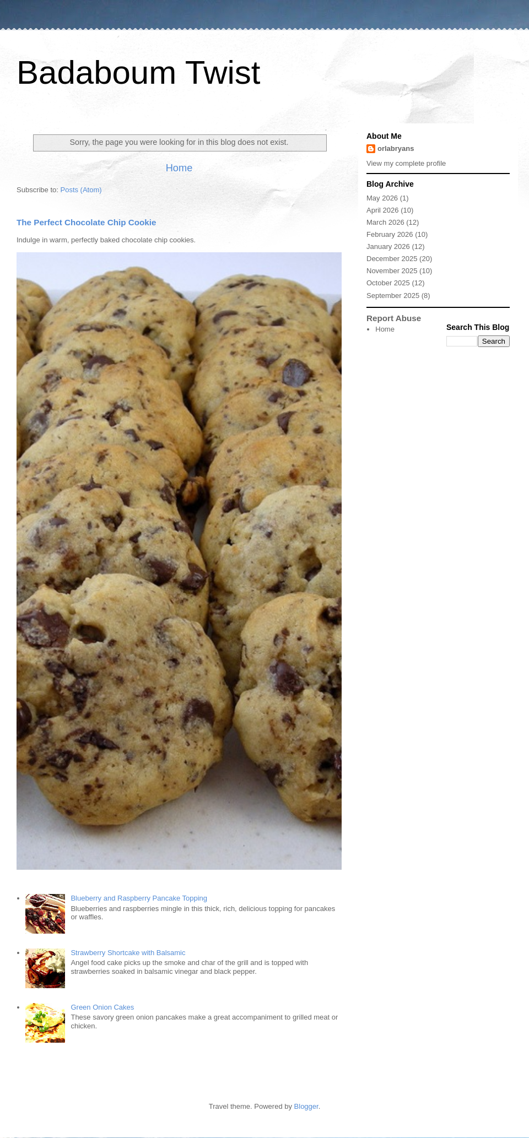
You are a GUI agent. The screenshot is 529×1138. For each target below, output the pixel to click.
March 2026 (385, 222)
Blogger (306, 1106)
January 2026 (388, 246)
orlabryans (395, 148)
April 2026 (382, 210)
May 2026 (382, 198)
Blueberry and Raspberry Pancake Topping (139, 898)
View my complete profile (406, 163)
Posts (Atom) (81, 190)
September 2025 (392, 295)
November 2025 (392, 271)
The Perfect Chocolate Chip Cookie (86, 222)
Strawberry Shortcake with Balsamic (128, 953)
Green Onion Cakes (102, 1007)
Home (179, 168)
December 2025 (392, 258)
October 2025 (388, 283)
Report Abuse (393, 318)
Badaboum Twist (138, 72)
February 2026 (389, 234)
